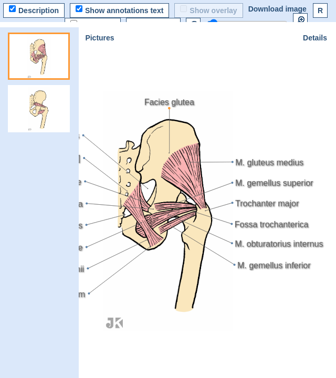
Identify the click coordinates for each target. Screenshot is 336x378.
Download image (277, 9)
